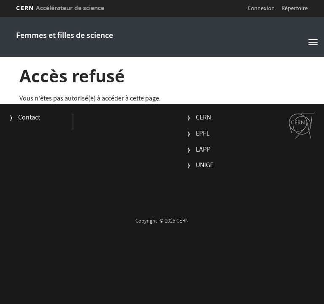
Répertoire (294, 8)
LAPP (203, 150)
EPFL (203, 134)
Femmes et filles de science (64, 36)
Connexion (261, 8)
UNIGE (204, 166)
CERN (60, 8)
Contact (29, 118)
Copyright (146, 221)
